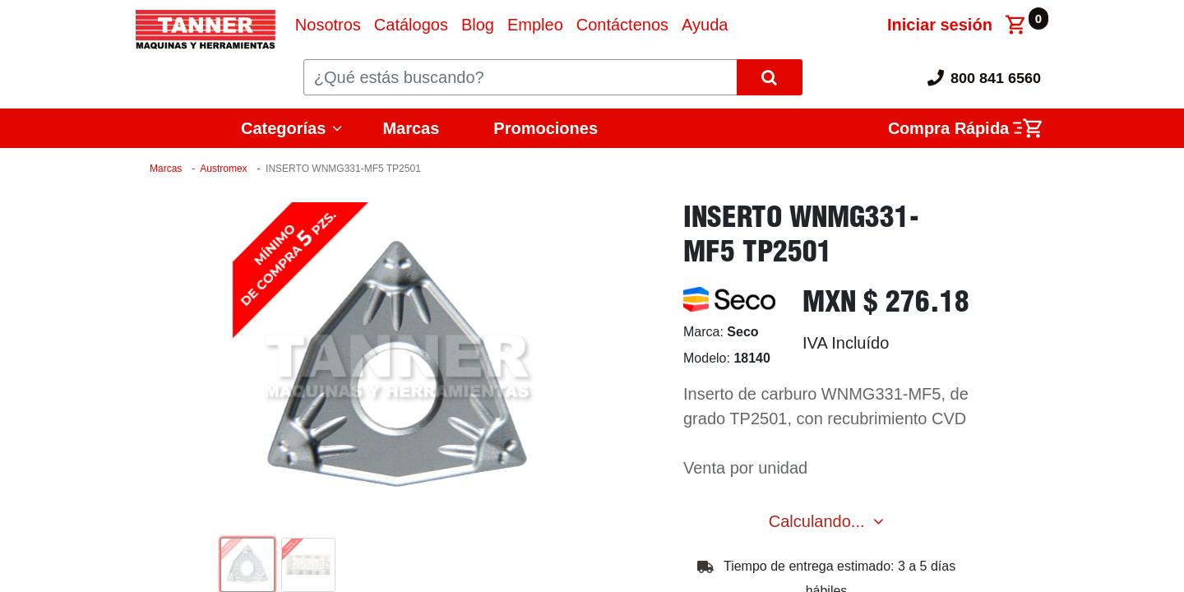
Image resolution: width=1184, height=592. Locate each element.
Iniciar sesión (939, 25)
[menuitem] (328, 25)
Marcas (410, 128)
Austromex (223, 168)
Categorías (283, 128)
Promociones (545, 128)
